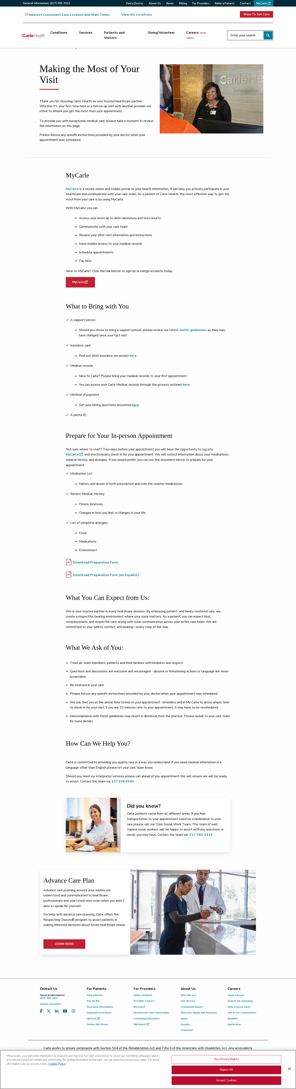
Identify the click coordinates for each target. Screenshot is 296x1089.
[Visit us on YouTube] (65, 1011)
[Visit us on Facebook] (41, 1011)
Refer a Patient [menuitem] (225, 3)
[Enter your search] (250, 35)
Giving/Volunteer (161, 32)
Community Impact (192, 1007)
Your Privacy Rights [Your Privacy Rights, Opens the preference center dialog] (226, 1066)
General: (46, 3)
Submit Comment (50, 1004)
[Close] (289, 1076)
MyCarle (72, 189)
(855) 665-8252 (176, 1053)
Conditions (58, 32)
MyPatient (141, 1024)
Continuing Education (147, 1018)
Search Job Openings (240, 1001)
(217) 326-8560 (129, 1053)
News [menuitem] (170, 3)
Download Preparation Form (92, 562)
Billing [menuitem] (183, 3)
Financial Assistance (99, 1012)
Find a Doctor (95, 995)
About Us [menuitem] (155, 3)
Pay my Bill (93, 1001)
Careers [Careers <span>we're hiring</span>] (196, 35)
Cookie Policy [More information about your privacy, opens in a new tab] (57, 1071)
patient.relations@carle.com (217, 1053)
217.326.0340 (123, 781)
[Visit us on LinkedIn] (57, 1011)
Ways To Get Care (256, 14)
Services (85, 32)
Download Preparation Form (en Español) (102, 574)
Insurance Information (100, 1007)
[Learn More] (193, 912)
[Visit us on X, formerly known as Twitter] (49, 1011)
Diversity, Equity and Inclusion (199, 1012)
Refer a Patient (143, 995)
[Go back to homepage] (33, 35)
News (184, 1018)
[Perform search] (268, 35)
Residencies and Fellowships (151, 1012)
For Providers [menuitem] (200, 3)
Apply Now (234, 1024)
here (186, 384)
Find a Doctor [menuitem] (134, 3)
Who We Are (188, 995)
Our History (188, 1001)
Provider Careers (144, 1001)
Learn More (64, 944)
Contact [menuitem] (245, 3)
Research (139, 1007)
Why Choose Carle (239, 1007)
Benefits (233, 1018)
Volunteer (187, 1030)
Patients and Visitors (114, 35)
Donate (185, 1024)
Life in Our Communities (242, 1012)
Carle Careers (236, 995)
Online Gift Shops (97, 1024)
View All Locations (136, 14)
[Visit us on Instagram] (73, 1011)
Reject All (226, 1077)
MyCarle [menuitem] (261, 3)
